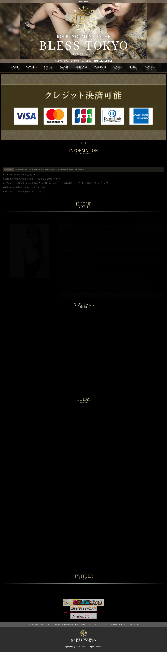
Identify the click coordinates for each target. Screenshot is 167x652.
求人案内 (114, 624)
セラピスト (45, 624)
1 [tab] (81, 143)
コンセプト (57, 624)
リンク (123, 624)
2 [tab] (85, 143)
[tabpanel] (83, 107)
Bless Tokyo (80, 647)
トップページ (33, 624)
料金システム (68, 624)
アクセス (104, 624)
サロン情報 (81, 624)
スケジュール (93, 624)
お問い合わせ (134, 624)
